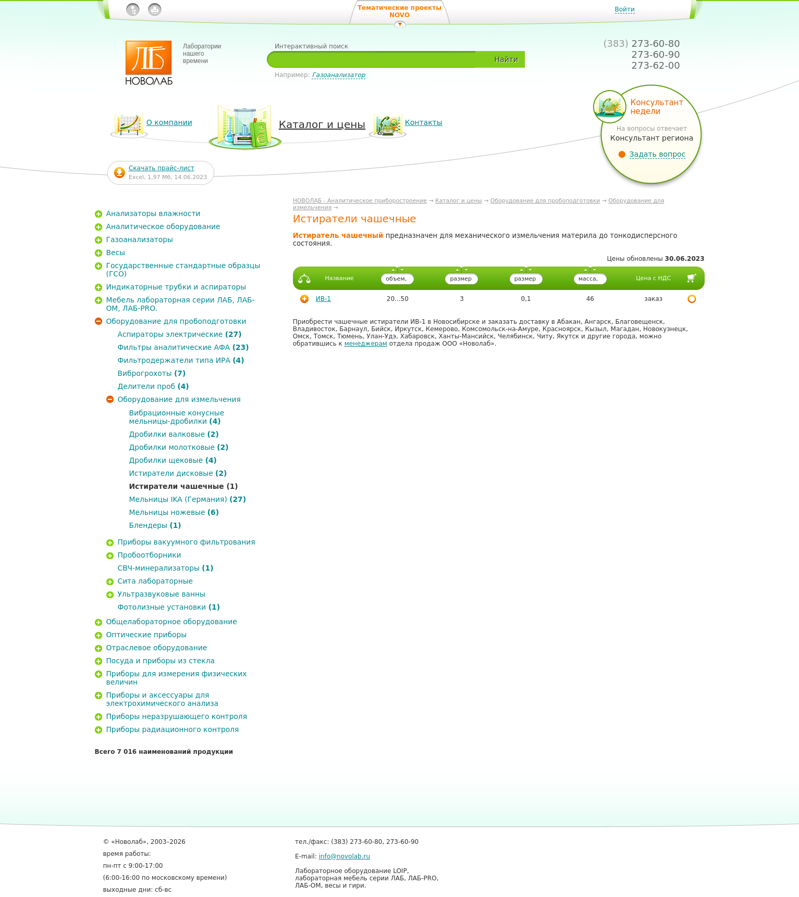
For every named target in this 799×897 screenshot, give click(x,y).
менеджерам (366, 343)
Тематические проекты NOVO (399, 11)
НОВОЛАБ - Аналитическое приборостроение (360, 200)
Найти (506, 59)
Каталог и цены (458, 200)
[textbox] (375, 59)
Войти (625, 9)
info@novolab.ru (345, 856)
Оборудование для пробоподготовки (545, 200)
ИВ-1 (323, 298)
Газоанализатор (338, 75)
